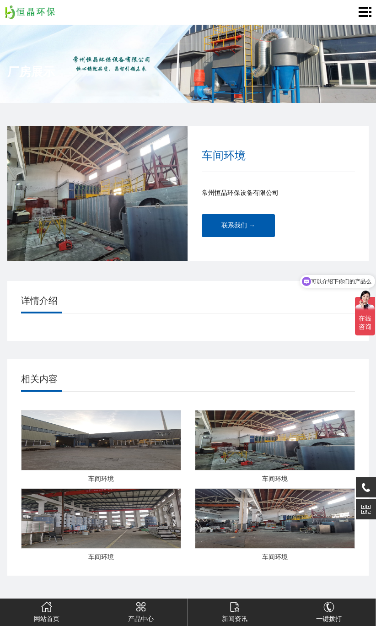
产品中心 (141, 610)
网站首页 (47, 610)
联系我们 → (238, 225)
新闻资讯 (235, 610)
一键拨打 (329, 610)
